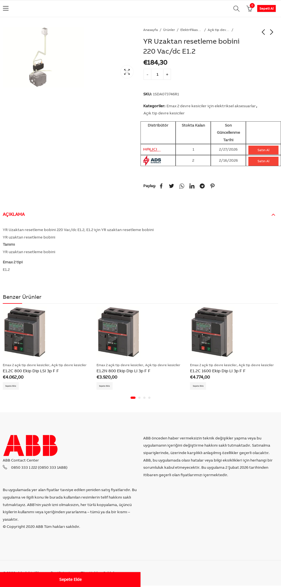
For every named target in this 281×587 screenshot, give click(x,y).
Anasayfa (150, 30)
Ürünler (169, 30)
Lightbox (127, 71)
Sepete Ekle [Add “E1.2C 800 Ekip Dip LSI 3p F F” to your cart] (13, 386)
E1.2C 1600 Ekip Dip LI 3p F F (218, 370)
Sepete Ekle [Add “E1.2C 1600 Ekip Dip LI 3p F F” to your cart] (201, 386)
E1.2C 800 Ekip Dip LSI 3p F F (31, 370)
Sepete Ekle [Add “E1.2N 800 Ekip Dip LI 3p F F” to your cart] (107, 386)
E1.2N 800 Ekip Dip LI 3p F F (123, 370)
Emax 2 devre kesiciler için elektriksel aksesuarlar (211, 105)
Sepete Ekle (70, 579)
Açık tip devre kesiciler (219, 30)
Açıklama (14, 214)
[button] (133, 399)
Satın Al (263, 150)
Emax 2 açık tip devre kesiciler (26, 365)
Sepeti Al (266, 8)
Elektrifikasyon (191, 30)
